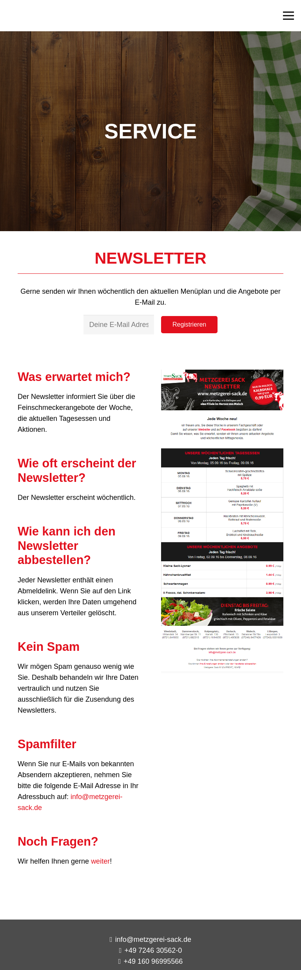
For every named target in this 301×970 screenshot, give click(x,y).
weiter (100, 861)
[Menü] (288, 15)
